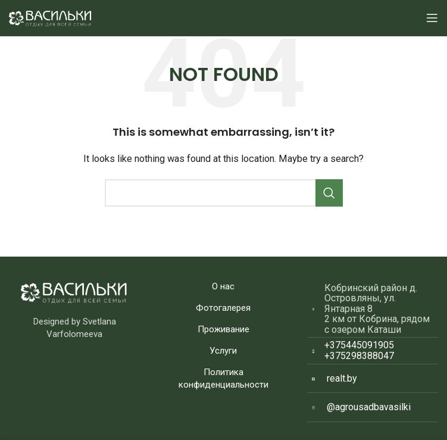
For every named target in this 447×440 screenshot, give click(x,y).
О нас (223, 286)
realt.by (342, 378)
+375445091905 (359, 345)
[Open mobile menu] (432, 18)
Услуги (223, 350)
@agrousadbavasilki (369, 407)
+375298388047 (359, 355)
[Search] (224, 193)
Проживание (223, 329)
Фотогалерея (223, 307)
